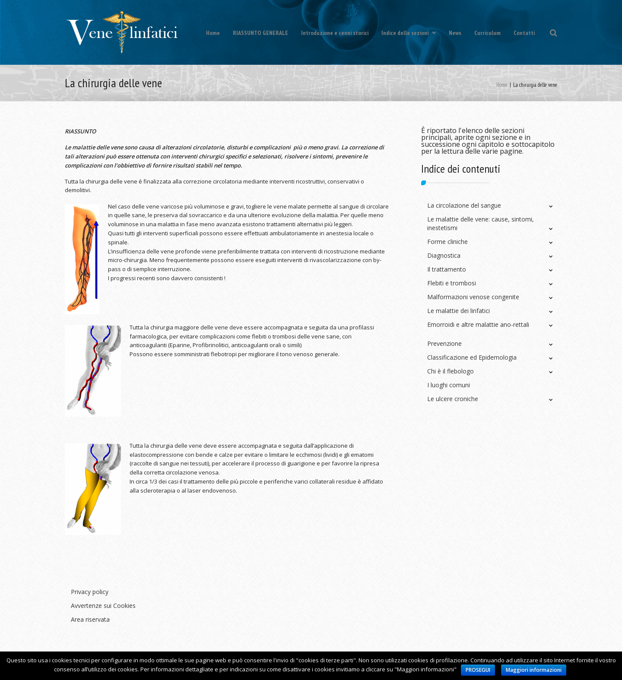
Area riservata (90, 619)
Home (213, 33)
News (455, 33)
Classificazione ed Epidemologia (472, 357)
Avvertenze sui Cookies (103, 605)
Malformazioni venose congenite (473, 297)
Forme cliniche (447, 241)
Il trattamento (446, 269)
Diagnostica (443, 255)
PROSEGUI (478, 670)
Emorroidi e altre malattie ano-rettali (478, 324)
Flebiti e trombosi (451, 283)
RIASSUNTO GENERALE (260, 33)
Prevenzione (444, 343)
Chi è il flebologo (450, 371)
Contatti (524, 33)
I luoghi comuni (448, 385)
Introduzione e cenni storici (334, 33)
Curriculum (487, 33)
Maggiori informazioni (534, 670)
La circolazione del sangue (464, 205)
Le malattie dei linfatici (458, 311)
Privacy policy (89, 592)
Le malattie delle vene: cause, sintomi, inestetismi (480, 223)
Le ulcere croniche (452, 399)
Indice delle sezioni (408, 33)
